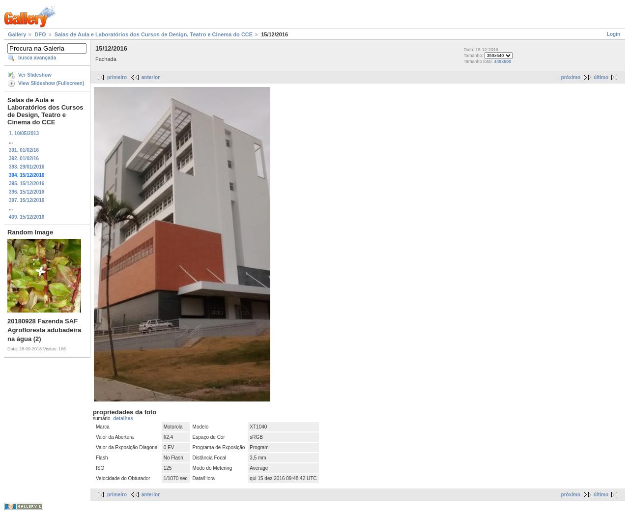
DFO (40, 34)
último (601, 77)
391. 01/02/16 (24, 150)
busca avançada (37, 57)
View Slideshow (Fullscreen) (51, 83)
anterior (151, 77)
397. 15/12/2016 (26, 200)
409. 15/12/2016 (26, 217)
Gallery (17, 34)
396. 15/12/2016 (26, 192)
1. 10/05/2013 (24, 133)
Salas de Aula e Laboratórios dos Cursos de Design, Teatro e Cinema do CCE (154, 34)
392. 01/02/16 (24, 158)
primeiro (117, 77)
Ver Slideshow (35, 75)
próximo (570, 77)
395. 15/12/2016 (26, 183)
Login (613, 34)
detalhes (123, 418)
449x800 (502, 61)
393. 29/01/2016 (26, 167)
